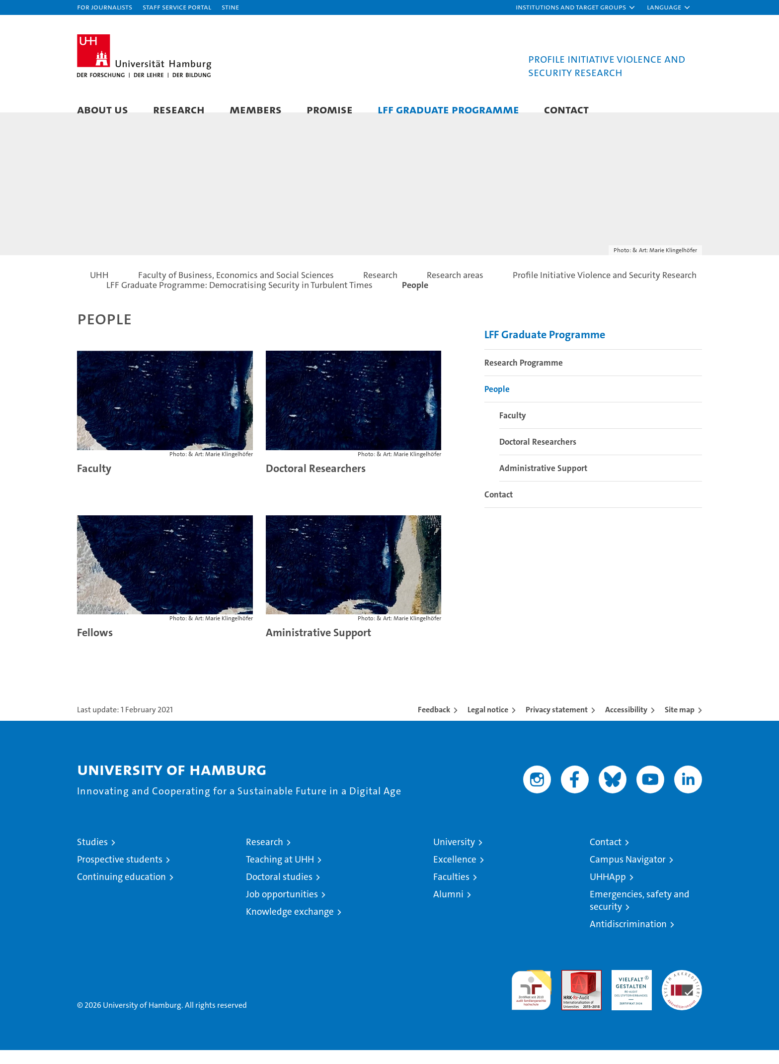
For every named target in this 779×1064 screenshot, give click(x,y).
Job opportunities (282, 908)
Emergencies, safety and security (640, 914)
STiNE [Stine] (230, 6)
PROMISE (330, 109)
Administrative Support (543, 481)
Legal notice (487, 723)
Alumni (448, 908)
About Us (102, 109)
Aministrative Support (318, 646)
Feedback (434, 723)
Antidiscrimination (628, 938)
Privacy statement (557, 723)
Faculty (94, 482)
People (497, 402)
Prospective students (119, 873)
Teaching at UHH (280, 873)
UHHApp (608, 890)
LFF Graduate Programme (448, 109)
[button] (576, 7)
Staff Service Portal (177, 6)
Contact (566, 109)
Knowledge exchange (290, 925)
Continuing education (121, 890)
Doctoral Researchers (316, 482)
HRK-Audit (629, 989)
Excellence (454, 873)
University (454, 856)
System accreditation (682, 994)
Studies (92, 856)
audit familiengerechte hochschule (531, 999)
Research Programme (523, 376)
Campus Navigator (628, 873)
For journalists (104, 6)
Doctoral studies (279, 890)
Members (256, 109)
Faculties (451, 890)
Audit (570, 989)
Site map (680, 723)
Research (179, 109)
